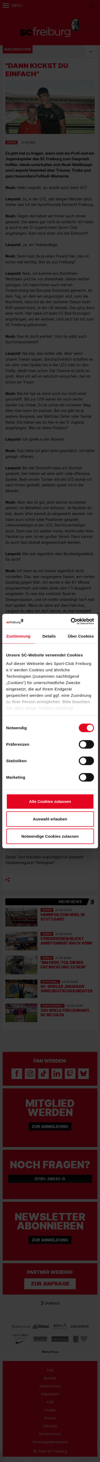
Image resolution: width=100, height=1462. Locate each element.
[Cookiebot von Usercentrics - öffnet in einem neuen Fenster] (71, 621)
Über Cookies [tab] (81, 636)
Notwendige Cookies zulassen (50, 836)
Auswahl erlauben (50, 818)
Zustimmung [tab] (18, 636)
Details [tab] (49, 636)
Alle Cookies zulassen (50, 801)
